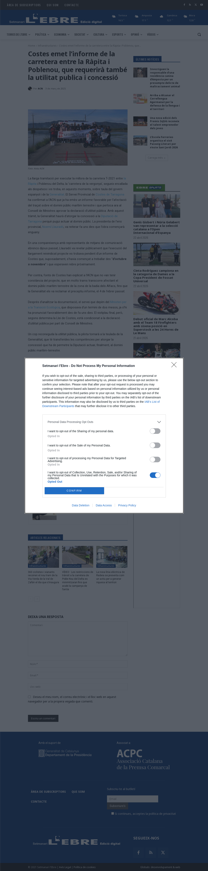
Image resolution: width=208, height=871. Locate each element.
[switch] (155, 431)
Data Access (104, 505)
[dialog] (104, 435)
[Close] (175, 366)
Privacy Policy (127, 505)
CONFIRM (74, 490)
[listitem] (104, 422)
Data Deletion (80, 505)
